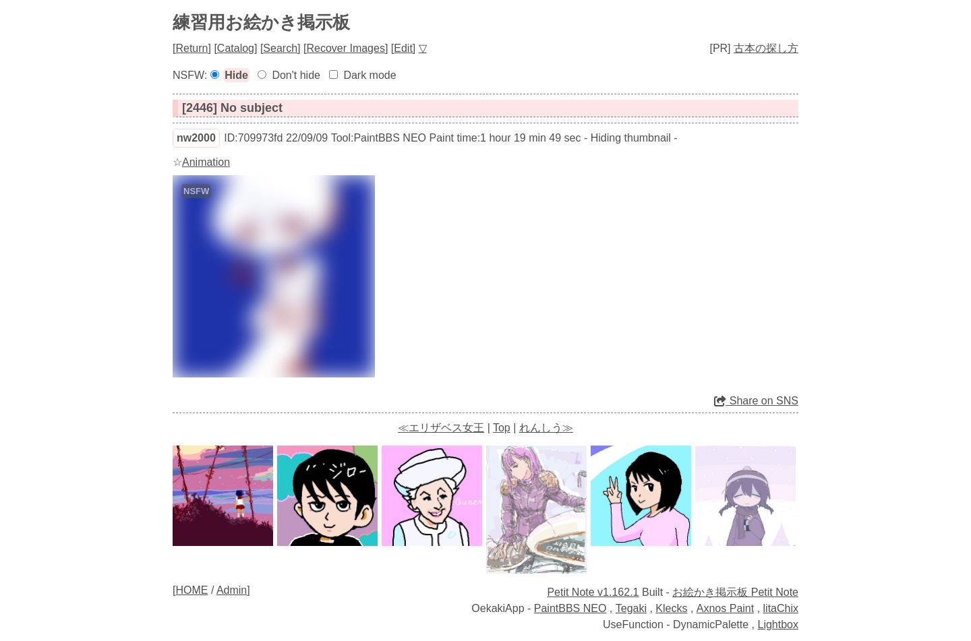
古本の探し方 (766, 48)
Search (280, 48)
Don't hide (296, 75)
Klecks (671, 608)
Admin (231, 590)
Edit (403, 48)
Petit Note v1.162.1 (593, 592)
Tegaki (631, 608)
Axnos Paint (725, 608)
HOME (191, 590)
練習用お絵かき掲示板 (261, 22)
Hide (236, 75)
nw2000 (196, 138)
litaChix (780, 608)
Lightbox (778, 624)
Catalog (235, 48)
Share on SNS (756, 400)
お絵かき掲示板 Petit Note (735, 592)
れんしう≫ (546, 427)
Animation (206, 162)
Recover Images (345, 48)
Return (191, 48)
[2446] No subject (232, 108)
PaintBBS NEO (570, 608)
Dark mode (369, 75)
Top (501, 427)
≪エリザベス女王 (441, 427)
